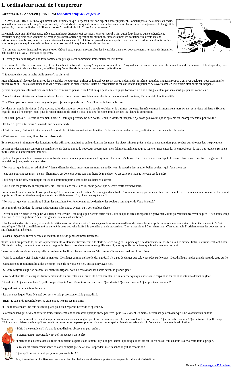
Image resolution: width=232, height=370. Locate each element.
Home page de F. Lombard (215, 365)
